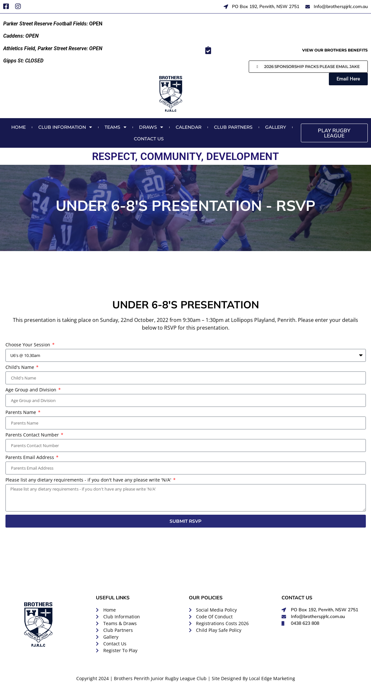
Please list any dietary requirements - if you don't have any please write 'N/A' (88, 480)
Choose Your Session (28, 345)
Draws (151, 127)
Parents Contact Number (32, 435)
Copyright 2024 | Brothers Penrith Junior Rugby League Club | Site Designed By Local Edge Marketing (185, 678)
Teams (115, 127)
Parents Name (21, 412)
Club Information (65, 127)
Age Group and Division (31, 390)
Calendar (188, 127)
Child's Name (20, 367)
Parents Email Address (30, 457)
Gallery (275, 127)
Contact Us (149, 139)
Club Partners (233, 127)
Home (18, 127)
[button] (308, 67)
